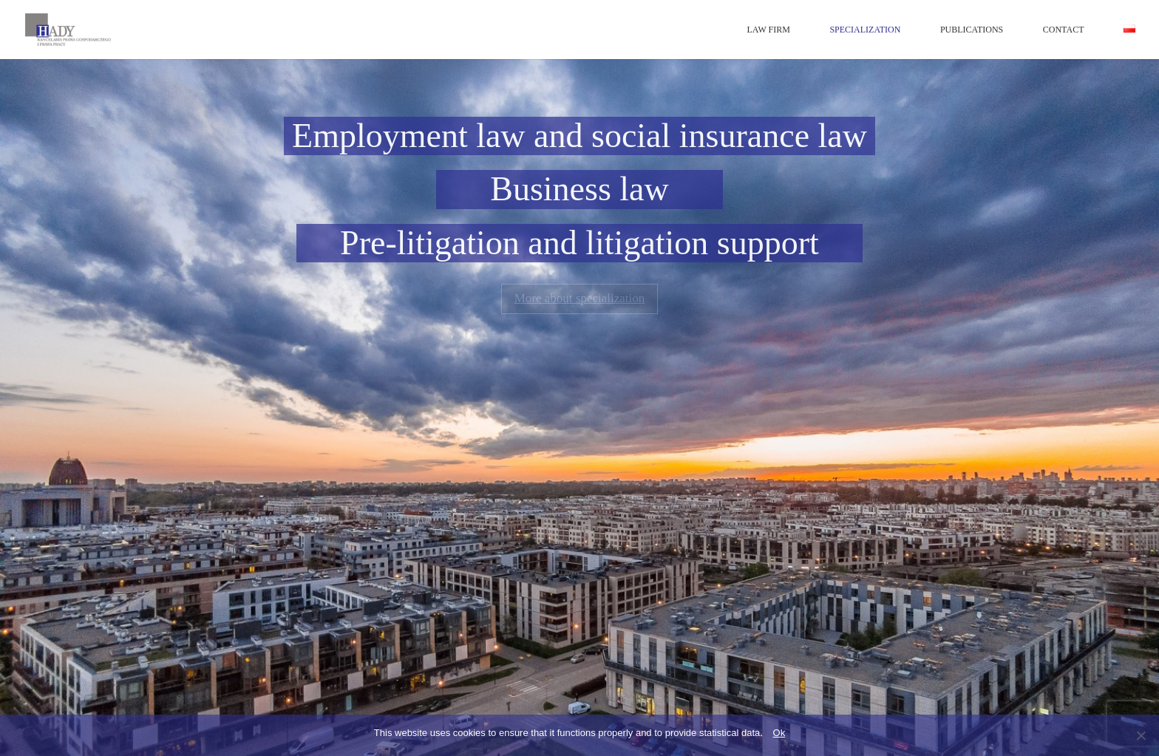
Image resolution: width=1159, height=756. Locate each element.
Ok (779, 732)
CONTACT (1063, 29)
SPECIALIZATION (864, 29)
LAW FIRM (768, 29)
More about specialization (579, 298)
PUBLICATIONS (971, 29)
